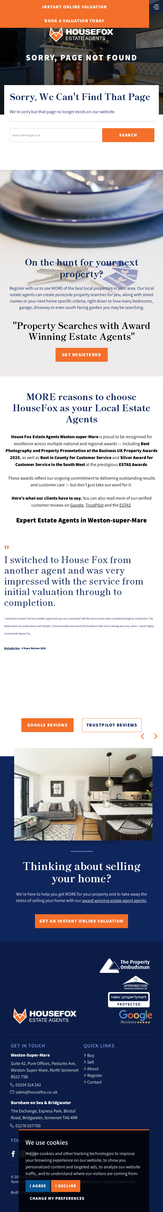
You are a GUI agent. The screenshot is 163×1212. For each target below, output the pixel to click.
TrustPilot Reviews (111, 725)
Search (128, 135)
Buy (89, 1055)
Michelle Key (12, 648)
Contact (93, 1082)
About (91, 1068)
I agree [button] (38, 1185)
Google (77, 505)
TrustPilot (95, 505)
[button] (142, 736)
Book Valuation (74, 21)
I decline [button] (65, 1185)
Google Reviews (47, 725)
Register (93, 1075)
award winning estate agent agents (114, 900)
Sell (89, 1062)
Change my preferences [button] (57, 1198)
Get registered (81, 355)
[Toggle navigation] (156, 6)
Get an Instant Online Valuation (81, 921)
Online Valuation (74, 7)
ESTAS (125, 505)
